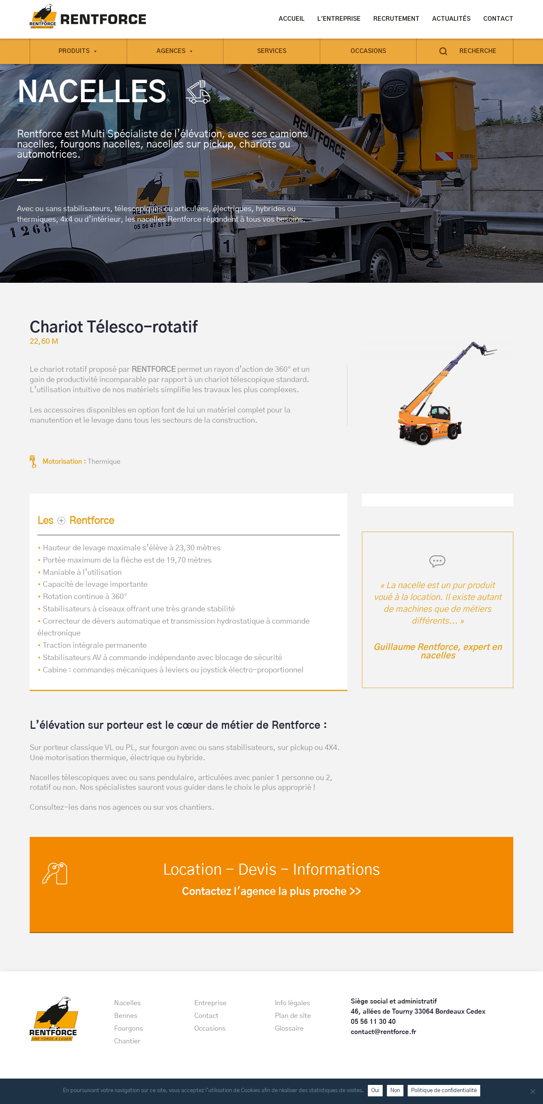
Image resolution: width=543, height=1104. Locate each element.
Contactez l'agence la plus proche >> (271, 892)
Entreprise (210, 1003)
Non (395, 1090)
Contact (498, 19)
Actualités (451, 19)
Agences (175, 51)
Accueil (292, 19)
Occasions (368, 51)
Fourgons (128, 1028)
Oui (375, 1090)
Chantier (127, 1041)
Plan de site (293, 1015)
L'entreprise (339, 19)
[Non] (532, 1091)
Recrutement (396, 19)
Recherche (477, 51)
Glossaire (289, 1028)
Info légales (292, 1003)
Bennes (125, 1015)
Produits (78, 51)
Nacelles (127, 1003)
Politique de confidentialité (444, 1090)
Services (271, 51)
